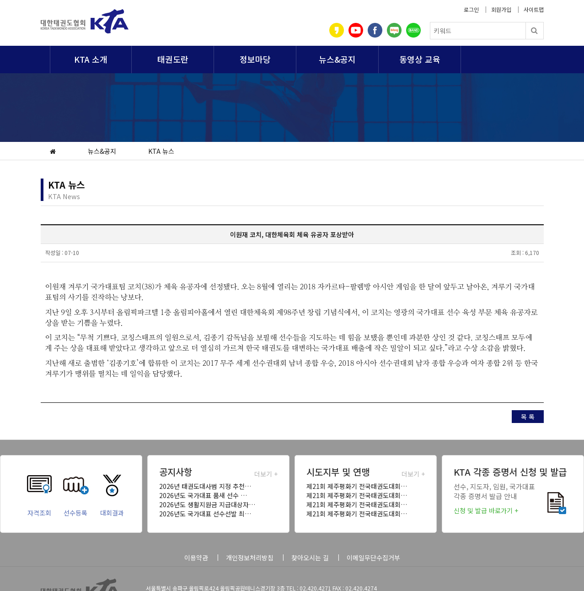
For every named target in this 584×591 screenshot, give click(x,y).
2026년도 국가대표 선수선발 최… (205, 513)
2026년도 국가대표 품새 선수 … (203, 495)
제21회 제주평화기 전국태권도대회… (356, 486)
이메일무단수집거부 (373, 557)
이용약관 (196, 557)
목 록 (528, 416)
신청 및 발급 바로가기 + (486, 510)
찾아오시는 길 (310, 557)
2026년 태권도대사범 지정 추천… (205, 486)
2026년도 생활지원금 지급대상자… (207, 504)
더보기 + (266, 473)
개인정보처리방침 (249, 557)
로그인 (471, 9)
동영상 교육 (419, 59)
